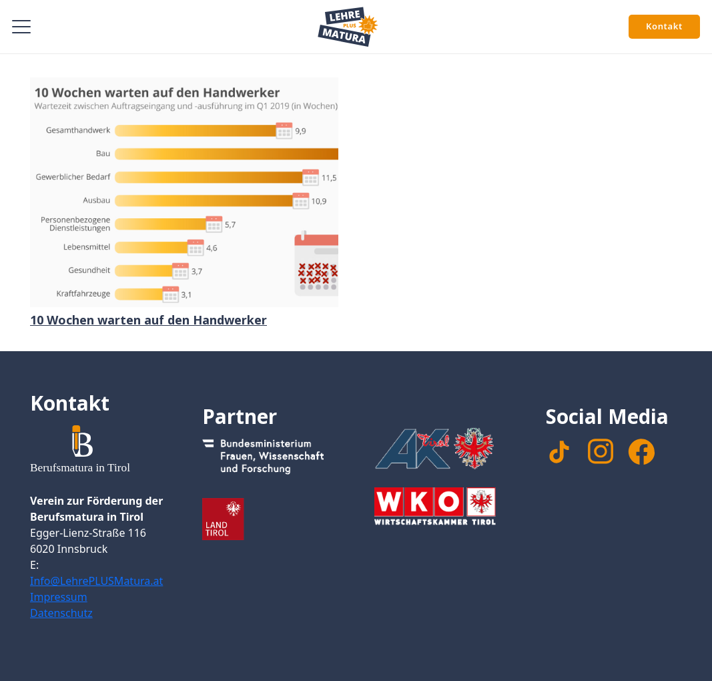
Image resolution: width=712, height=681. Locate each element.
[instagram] (600, 451)
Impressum (58, 597)
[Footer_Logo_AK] (442, 448)
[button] (22, 26)
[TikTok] (559, 452)
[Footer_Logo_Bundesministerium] (270, 459)
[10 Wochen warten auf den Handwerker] (184, 192)
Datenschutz (61, 613)
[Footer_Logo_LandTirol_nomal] (270, 518)
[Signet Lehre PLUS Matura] (348, 27)
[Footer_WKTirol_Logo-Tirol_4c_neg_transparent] (442, 508)
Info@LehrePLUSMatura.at (96, 581)
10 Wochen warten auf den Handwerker (148, 320)
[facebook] (641, 452)
